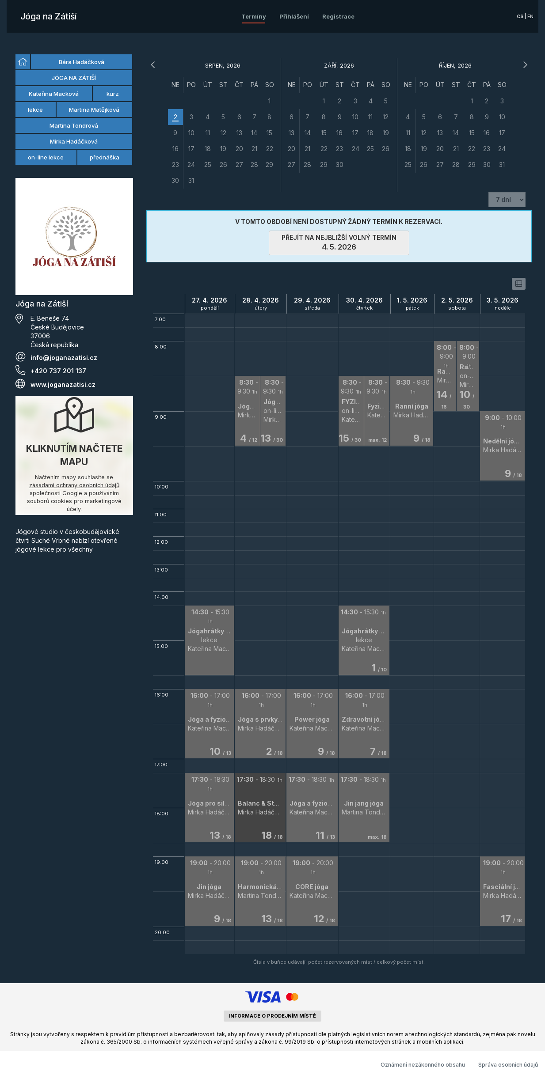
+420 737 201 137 (58, 371)
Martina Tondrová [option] (74, 125)
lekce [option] (35, 109)
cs (520, 16)
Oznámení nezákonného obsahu (423, 1064)
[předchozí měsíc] (153, 65)
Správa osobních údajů (508, 1064)
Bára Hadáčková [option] (81, 61)
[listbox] (74, 110)
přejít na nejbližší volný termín (339, 242)
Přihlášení (294, 16)
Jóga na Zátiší (48, 16)
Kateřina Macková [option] (54, 93)
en (530, 16)
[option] (22, 61)
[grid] (223, 133)
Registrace (338, 16)
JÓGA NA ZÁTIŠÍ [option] (74, 77)
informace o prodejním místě (272, 1016)
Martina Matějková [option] (94, 109)
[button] (209, 640)
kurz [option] (113, 93)
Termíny (253, 16)
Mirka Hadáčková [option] (74, 141)
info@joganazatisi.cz (63, 357)
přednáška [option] (104, 157)
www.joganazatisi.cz (62, 384)
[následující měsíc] (525, 65)
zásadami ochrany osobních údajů (74, 485)
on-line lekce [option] (46, 157)
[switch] (519, 284)
